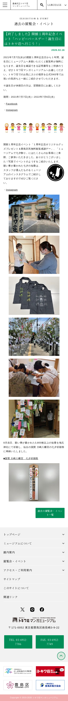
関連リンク (10, 597)
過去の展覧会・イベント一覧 (50, 512)
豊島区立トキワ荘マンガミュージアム (21, 4)
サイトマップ (11, 579)
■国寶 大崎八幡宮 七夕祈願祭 (20, 458)
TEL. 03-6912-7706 (18, 642)
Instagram (12, 110)
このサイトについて (16, 588)
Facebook (12, 103)
